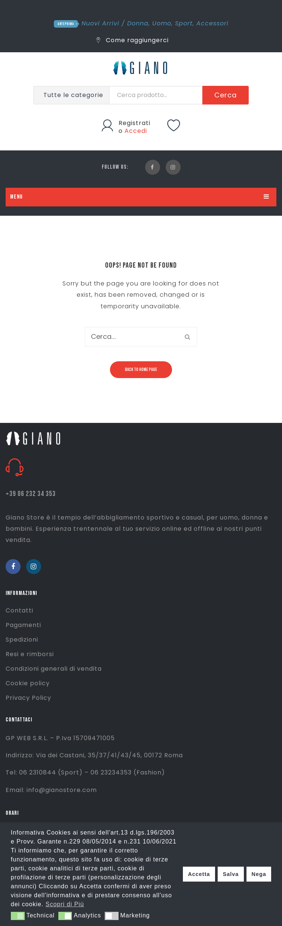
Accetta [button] (199, 874)
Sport (184, 23)
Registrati (134, 123)
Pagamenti (23, 625)
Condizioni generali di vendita (54, 668)
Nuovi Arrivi (100, 23)
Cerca (225, 95)
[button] (18, 916)
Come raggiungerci (132, 40)
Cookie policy (28, 683)
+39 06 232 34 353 (31, 494)
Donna (137, 23)
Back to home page (141, 369)
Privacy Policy (28, 697)
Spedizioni (22, 639)
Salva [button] (231, 874)
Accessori (212, 23)
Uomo (161, 23)
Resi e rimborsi (30, 654)
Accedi (136, 131)
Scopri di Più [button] (65, 904)
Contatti (19, 610)
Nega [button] (258, 874)
